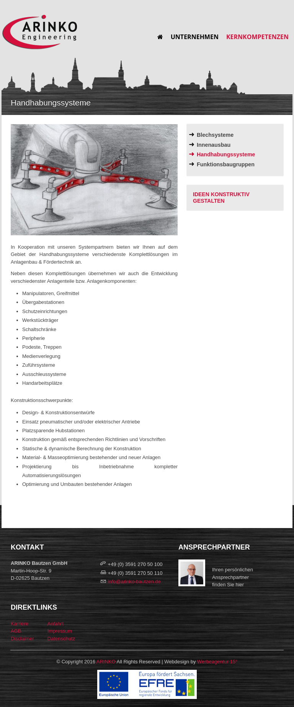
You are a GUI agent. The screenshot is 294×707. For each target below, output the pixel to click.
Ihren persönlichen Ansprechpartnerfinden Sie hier (232, 577)
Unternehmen (195, 37)
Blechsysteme (215, 135)
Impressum (59, 631)
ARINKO (106, 661)
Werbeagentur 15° (217, 661)
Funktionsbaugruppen (226, 164)
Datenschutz (61, 638)
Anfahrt (55, 624)
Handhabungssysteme (226, 154)
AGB (16, 631)
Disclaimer (22, 638)
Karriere (19, 624)
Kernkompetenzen (257, 37)
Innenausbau (213, 145)
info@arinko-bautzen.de (134, 581)
